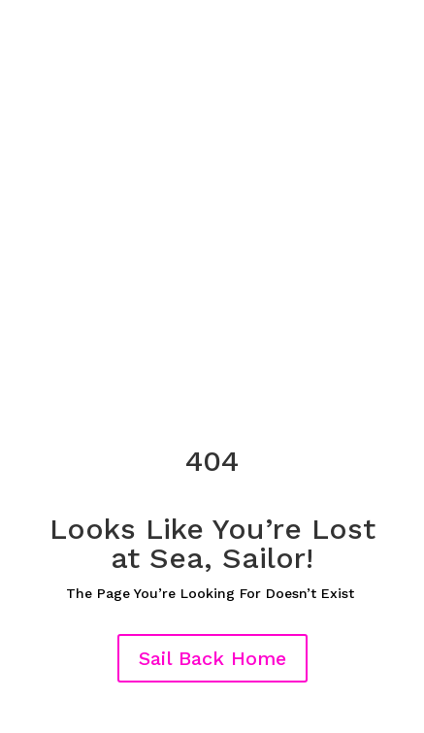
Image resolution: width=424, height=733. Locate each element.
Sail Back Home (212, 658)
